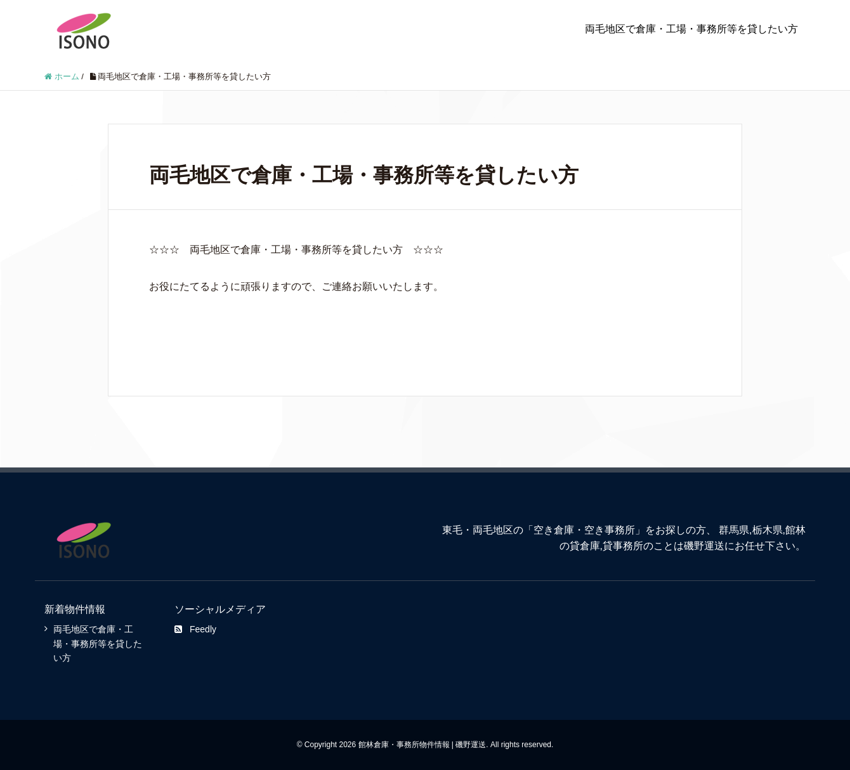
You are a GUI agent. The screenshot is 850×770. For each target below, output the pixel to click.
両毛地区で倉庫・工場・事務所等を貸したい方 (691, 28)
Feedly (195, 629)
